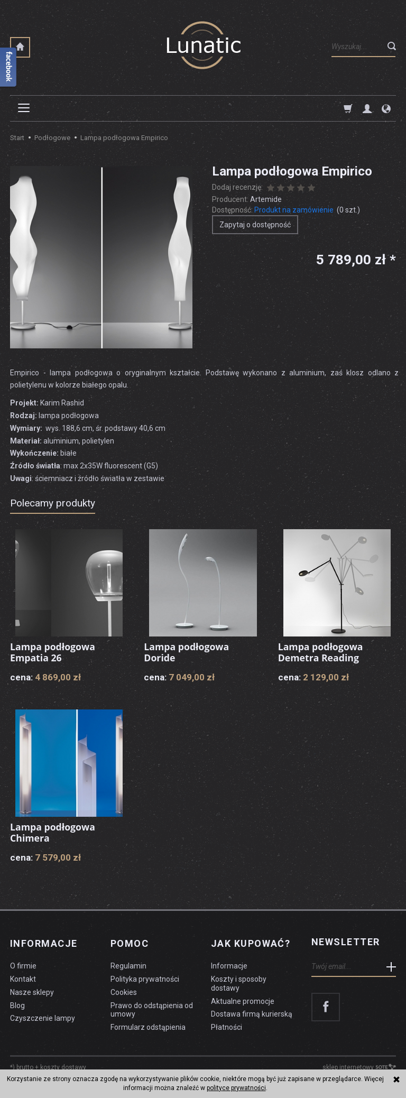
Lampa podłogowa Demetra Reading (321, 652)
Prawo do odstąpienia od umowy (151, 1007)
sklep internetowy (359, 1064)
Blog (17, 1002)
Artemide (266, 199)
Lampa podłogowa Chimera (53, 832)
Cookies (123, 989)
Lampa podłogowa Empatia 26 (53, 652)
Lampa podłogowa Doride (187, 652)
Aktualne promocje (242, 998)
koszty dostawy (63, 1064)
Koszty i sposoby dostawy (238, 980)
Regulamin (128, 963)
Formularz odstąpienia (148, 1024)
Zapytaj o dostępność (255, 224)
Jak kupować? (250, 942)
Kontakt (23, 976)
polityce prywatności (236, 1088)
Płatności (226, 1024)
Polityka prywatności (144, 976)
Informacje (43, 942)
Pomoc (129, 942)
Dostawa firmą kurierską (251, 1011)
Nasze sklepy (32, 989)
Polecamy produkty (52, 503)
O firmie (23, 963)
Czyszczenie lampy (42, 1015)
